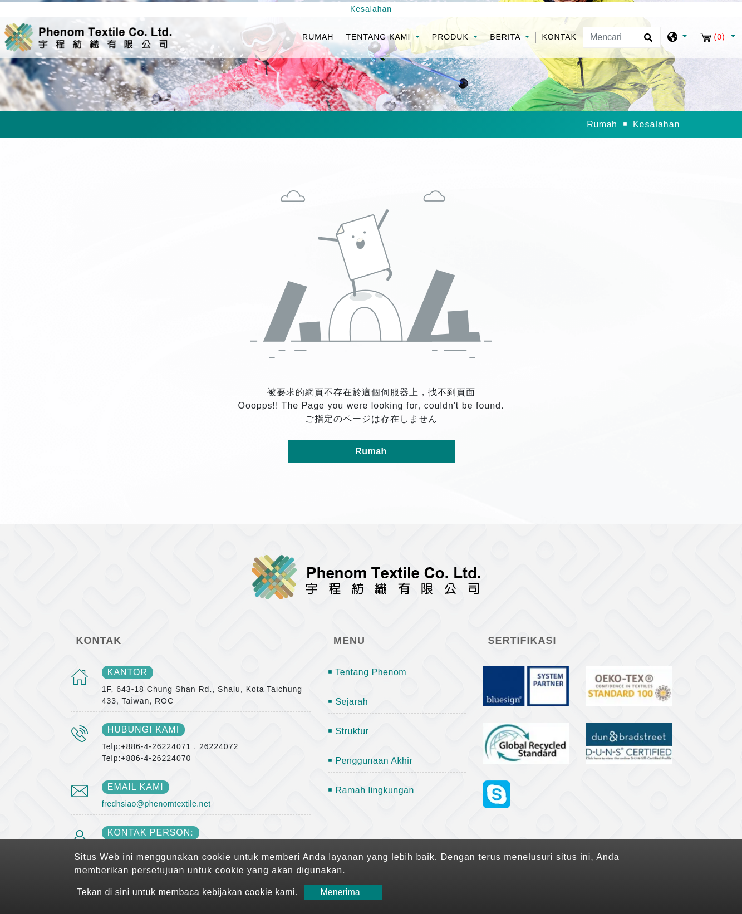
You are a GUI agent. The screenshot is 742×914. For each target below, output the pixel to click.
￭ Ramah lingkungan (371, 790)
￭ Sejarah (348, 701)
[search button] (646, 41)
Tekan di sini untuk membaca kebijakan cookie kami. (187, 892)
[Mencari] (622, 37)
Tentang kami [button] (379, 36)
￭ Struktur (348, 731)
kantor (127, 672)
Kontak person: (150, 832)
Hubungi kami (143, 729)
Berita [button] (506, 36)
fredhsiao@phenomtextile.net (156, 803)
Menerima (340, 892)
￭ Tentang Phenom (367, 672)
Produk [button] (451, 36)
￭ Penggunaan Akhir (370, 760)
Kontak (559, 36)
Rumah (321, 36)
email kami (135, 787)
